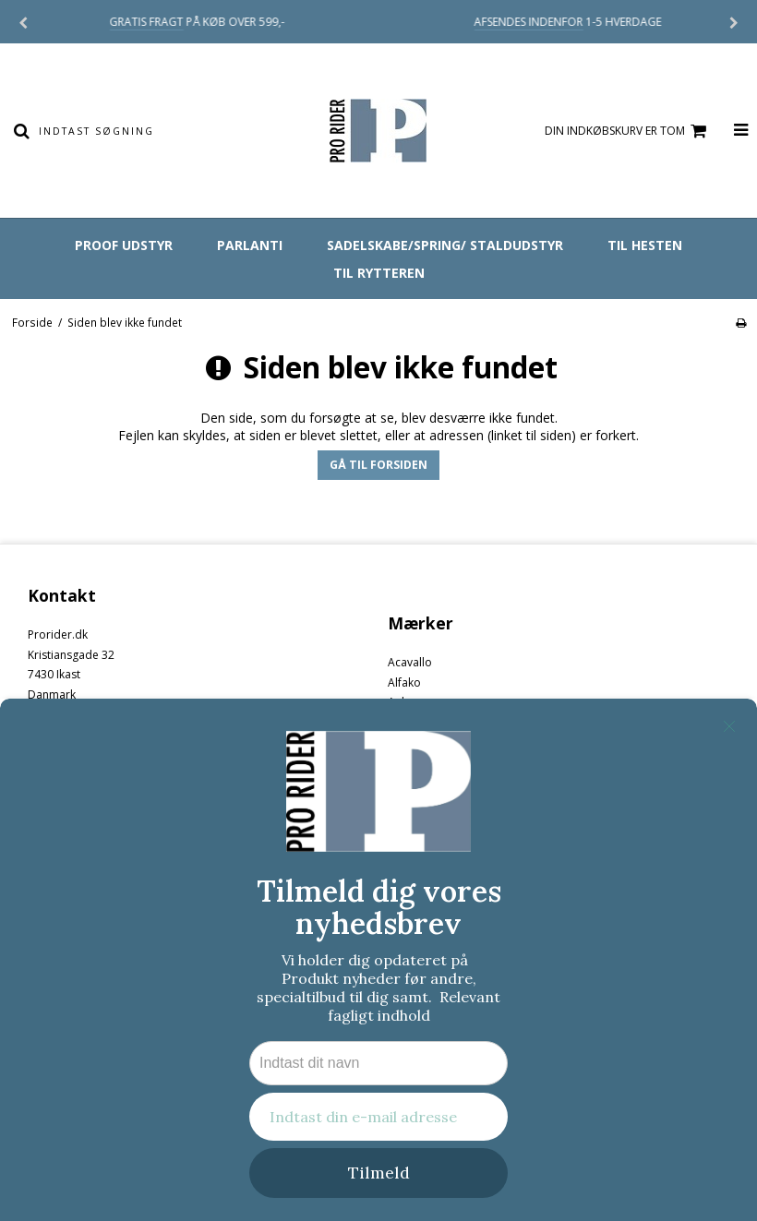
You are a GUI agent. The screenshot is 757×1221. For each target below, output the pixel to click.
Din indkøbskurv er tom (628, 131)
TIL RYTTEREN (379, 272)
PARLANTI (249, 245)
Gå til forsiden (378, 465)
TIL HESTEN (644, 245)
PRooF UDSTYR (124, 245)
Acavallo (410, 662)
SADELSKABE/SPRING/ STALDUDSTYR (445, 245)
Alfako (404, 682)
